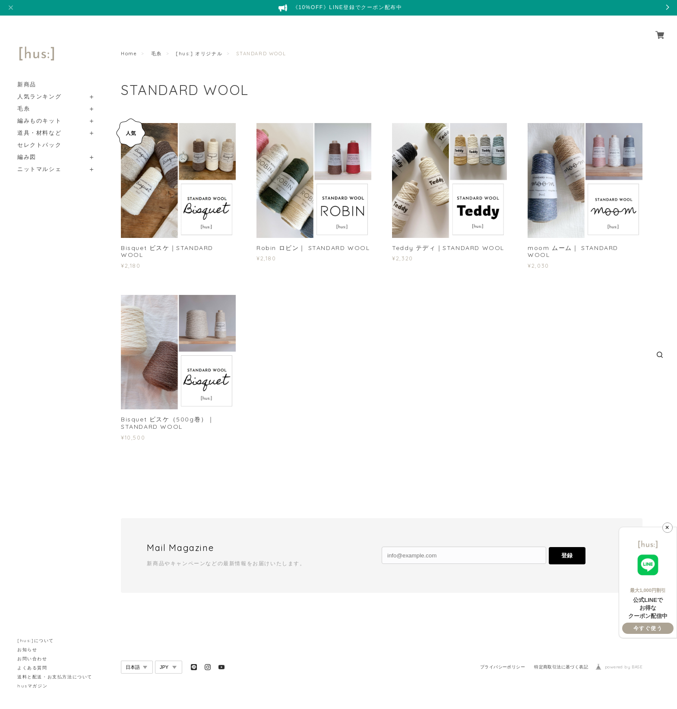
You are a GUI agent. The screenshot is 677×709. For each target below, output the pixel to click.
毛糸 (23, 98)
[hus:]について (35, 640)
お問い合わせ (32, 659)
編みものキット (39, 111)
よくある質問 (32, 668)
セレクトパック (39, 135)
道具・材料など (39, 123)
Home (129, 54)
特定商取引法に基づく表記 (561, 667)
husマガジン (32, 686)
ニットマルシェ (39, 159)
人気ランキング (39, 86)
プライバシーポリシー (502, 667)
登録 (567, 555)
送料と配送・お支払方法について (54, 677)
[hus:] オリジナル (199, 54)
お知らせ (27, 649)
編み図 (26, 147)
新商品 (26, 74)
